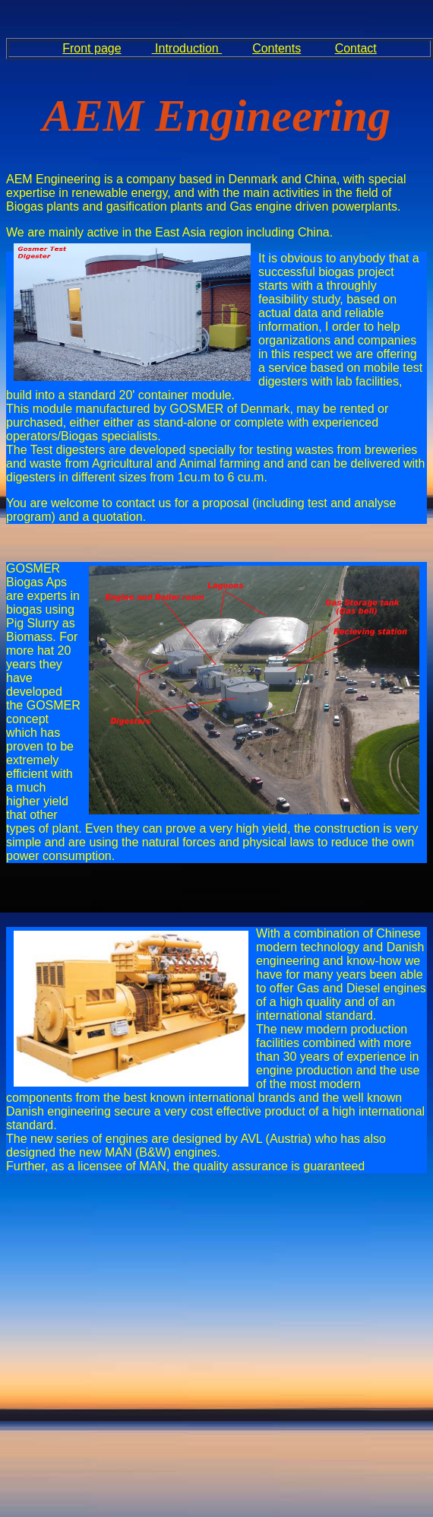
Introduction (187, 48)
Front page (91, 48)
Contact (356, 48)
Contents (276, 48)
